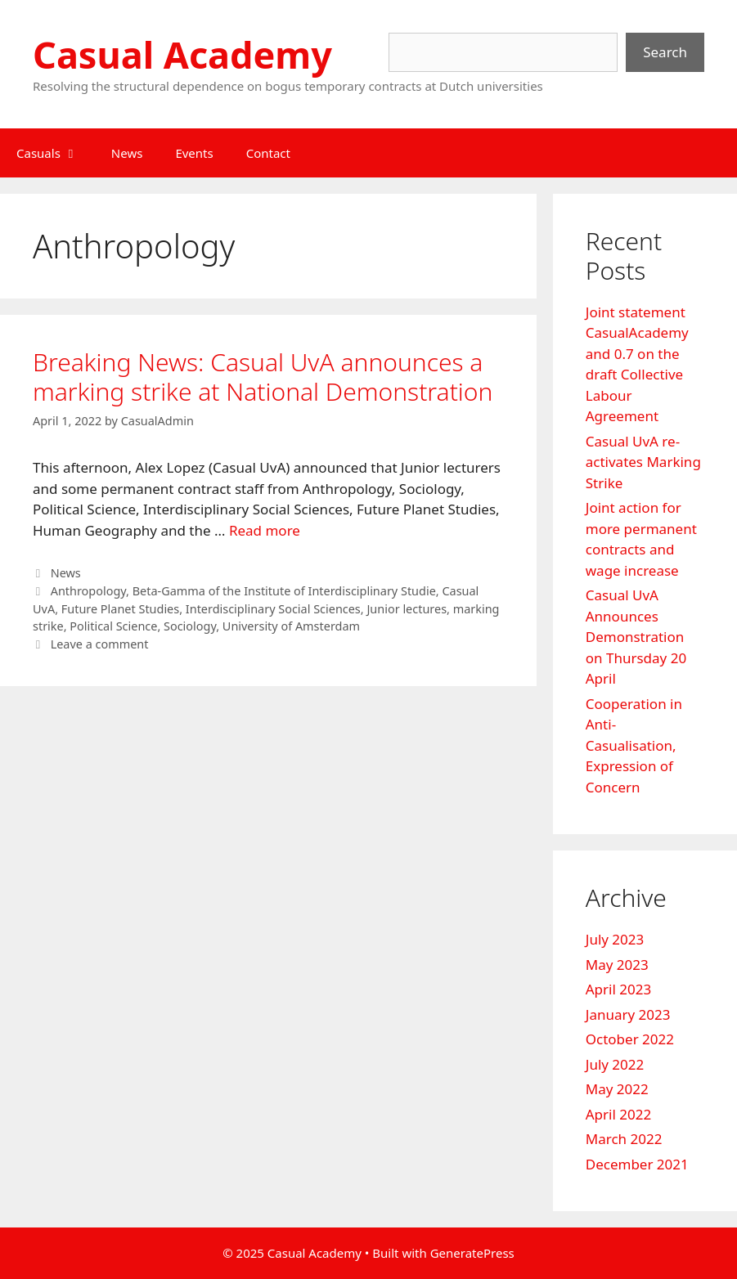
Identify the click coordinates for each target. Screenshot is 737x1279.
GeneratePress (472, 1253)
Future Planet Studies (120, 609)
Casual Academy (182, 54)
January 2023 (628, 1014)
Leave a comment (100, 644)
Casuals (55, 152)
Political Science (113, 626)
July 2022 (615, 1064)
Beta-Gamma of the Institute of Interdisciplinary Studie (284, 591)
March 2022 (624, 1138)
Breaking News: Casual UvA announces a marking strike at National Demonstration (262, 376)
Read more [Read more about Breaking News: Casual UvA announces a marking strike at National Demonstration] (264, 530)
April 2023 (618, 989)
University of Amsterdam (291, 626)
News (127, 153)
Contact (268, 153)
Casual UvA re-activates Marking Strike (643, 462)
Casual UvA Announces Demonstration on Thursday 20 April (636, 637)
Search (665, 52)
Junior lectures (406, 609)
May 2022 (617, 1088)
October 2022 (630, 1039)
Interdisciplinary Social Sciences (273, 609)
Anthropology (88, 591)
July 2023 (615, 939)
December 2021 (637, 1164)
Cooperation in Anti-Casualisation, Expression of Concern (634, 745)
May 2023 (617, 964)
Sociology (190, 626)
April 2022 (618, 1114)
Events (194, 153)
